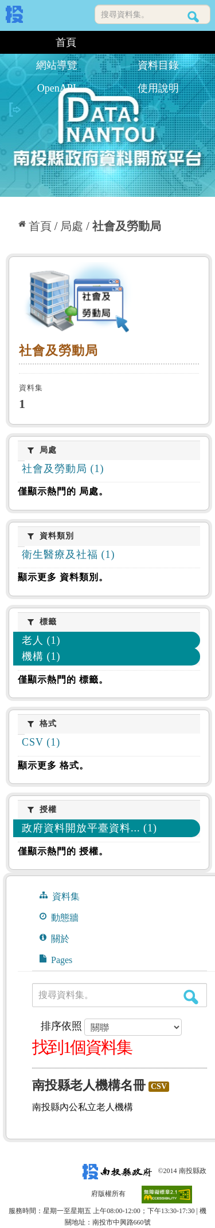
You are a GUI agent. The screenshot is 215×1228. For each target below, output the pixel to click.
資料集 (60, 896)
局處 (71, 226)
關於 (54, 938)
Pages (56, 959)
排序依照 (61, 1026)
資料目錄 (158, 65)
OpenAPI (56, 88)
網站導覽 (56, 65)
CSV (159, 1086)
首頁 (66, 42)
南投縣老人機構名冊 (89, 1085)
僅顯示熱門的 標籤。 (63, 679)
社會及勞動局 (126, 226)
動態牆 (59, 917)
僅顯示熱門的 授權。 (63, 851)
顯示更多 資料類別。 (63, 577)
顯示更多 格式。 (53, 765)
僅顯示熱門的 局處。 (63, 491)
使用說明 (158, 88)
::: (10, 42)
